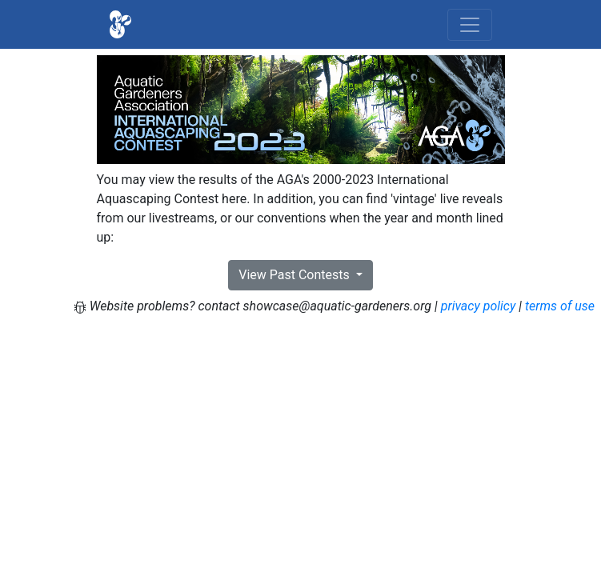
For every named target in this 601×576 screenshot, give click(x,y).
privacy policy (478, 306)
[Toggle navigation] (469, 25)
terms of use (560, 306)
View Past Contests (295, 274)
